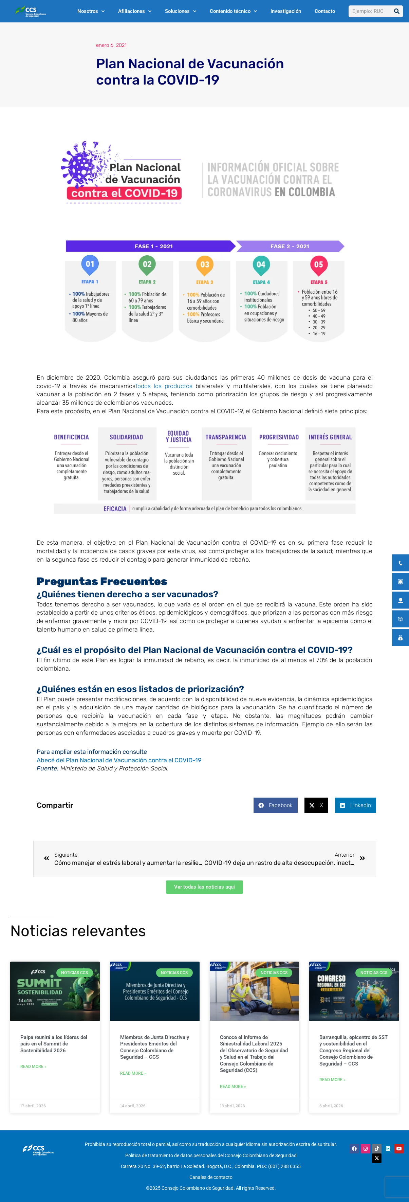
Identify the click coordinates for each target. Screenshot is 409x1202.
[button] (276, 805)
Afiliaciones (134, 11)
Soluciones (180, 11)
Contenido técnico (233, 11)
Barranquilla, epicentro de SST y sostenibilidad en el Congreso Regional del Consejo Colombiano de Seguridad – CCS (353, 1052)
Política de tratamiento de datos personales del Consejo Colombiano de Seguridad (211, 1155)
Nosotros (91, 11)
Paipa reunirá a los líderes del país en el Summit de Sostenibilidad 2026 (53, 1045)
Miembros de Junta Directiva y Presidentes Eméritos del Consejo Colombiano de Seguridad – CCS (154, 1049)
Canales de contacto (211, 1172)
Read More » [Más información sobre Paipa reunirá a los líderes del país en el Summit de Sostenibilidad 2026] (33, 1068)
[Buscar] (397, 11)
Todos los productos (163, 386)
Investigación (286, 11)
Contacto (325, 11)
